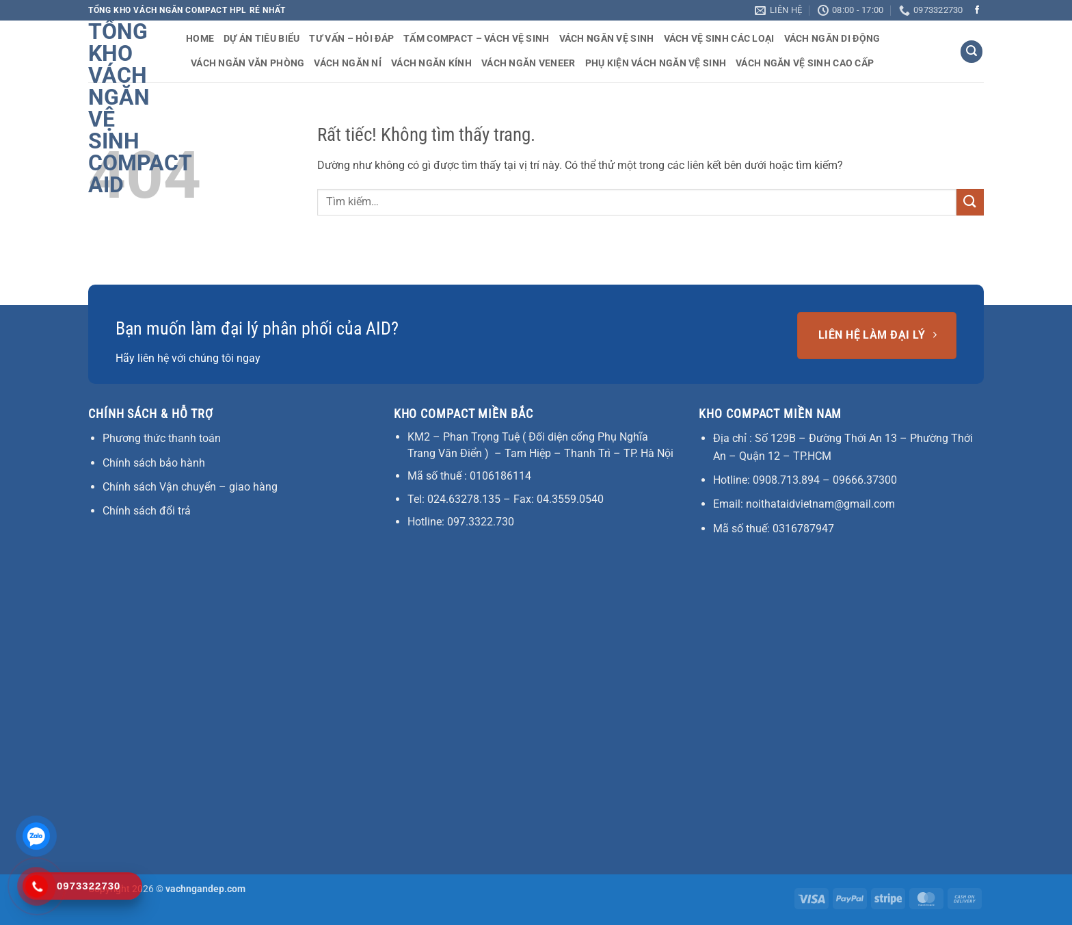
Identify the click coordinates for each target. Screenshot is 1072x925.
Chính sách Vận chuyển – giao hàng (190, 486)
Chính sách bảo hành (154, 462)
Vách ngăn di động (832, 38)
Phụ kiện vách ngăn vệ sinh (656, 63)
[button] (971, 51)
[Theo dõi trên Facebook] (977, 10)
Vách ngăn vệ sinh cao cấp (805, 63)
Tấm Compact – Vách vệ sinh (476, 38)
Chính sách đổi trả (147, 510)
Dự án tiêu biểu (261, 38)
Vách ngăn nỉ (347, 63)
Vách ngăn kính (431, 63)
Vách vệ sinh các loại (719, 38)
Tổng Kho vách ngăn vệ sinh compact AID (126, 108)
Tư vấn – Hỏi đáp (351, 38)
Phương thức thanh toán (162, 438)
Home (200, 38)
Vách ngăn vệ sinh (606, 38)
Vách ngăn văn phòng (247, 63)
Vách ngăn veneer (528, 63)
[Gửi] (970, 202)
